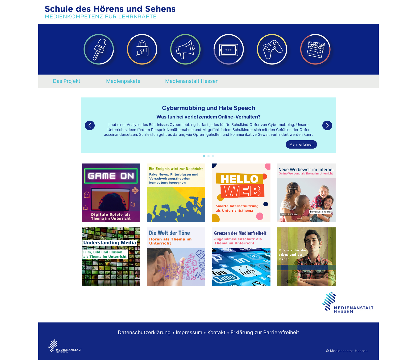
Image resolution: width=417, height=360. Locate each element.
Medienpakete (123, 81)
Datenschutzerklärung (144, 332)
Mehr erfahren (301, 144)
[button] (204, 156)
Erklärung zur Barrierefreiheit (265, 332)
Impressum (189, 332)
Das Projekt (66, 81)
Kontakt (216, 332)
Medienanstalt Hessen (192, 81)
